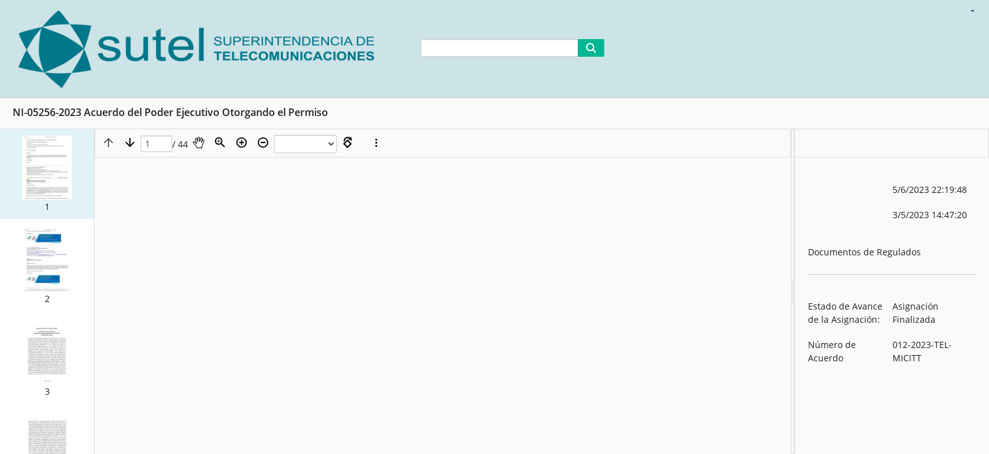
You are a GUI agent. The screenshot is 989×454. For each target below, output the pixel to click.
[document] (892, 291)
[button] (47, 174)
